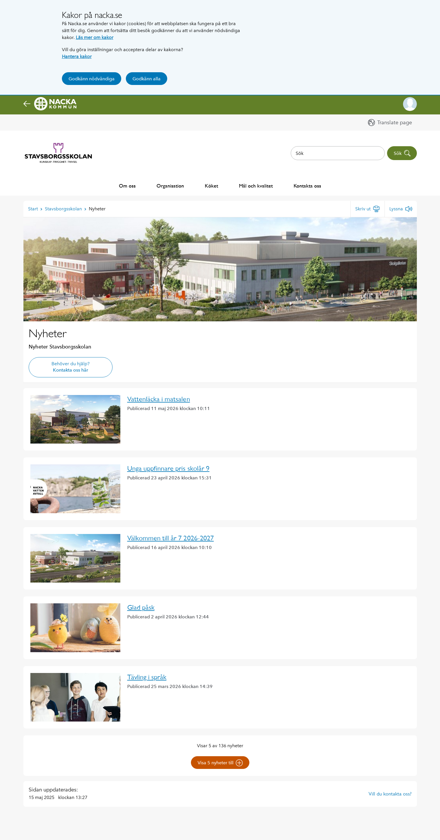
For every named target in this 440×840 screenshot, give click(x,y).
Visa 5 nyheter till (220, 762)
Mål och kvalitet (256, 186)
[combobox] (338, 153)
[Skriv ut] (367, 209)
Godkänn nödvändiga (92, 78)
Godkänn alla (146, 78)
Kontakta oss (307, 186)
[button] (410, 104)
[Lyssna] (401, 209)
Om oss (127, 186)
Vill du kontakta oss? (390, 794)
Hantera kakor (77, 56)
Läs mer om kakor (94, 37)
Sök (402, 153)
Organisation (170, 186)
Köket (211, 186)
